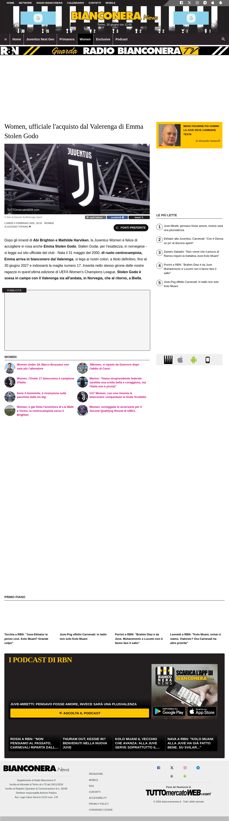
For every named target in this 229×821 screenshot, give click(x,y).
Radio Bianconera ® (45, 780)
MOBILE (110, 3)
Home (10, 3)
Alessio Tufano (17, 226)
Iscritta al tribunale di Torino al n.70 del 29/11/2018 (36, 784)
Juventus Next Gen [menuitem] (40, 39)
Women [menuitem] (85, 39)
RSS (91, 786)
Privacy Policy (99, 804)
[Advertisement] (189, 539)
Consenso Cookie (101, 810)
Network (25, 3)
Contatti (95, 792)
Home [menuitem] (17, 39)
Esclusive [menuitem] (103, 39)
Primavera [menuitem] (66, 39)
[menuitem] (5, 39)
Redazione (96, 774)
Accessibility (98, 798)
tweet (139, 217)
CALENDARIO (75, 3)
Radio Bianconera (50, 3)
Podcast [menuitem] (121, 39)
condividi (117, 217)
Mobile (93, 780)
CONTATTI (95, 3)
